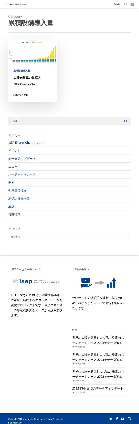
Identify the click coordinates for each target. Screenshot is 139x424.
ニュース (14, 166)
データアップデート (22, 158)
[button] (132, 4)
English (117, 4)
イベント (14, 150)
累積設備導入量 (21, 70)
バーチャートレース (22, 174)
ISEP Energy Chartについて (26, 142)
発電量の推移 (17, 190)
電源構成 (14, 214)
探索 (11, 182)
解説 (11, 206)
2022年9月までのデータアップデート (97, 388)
